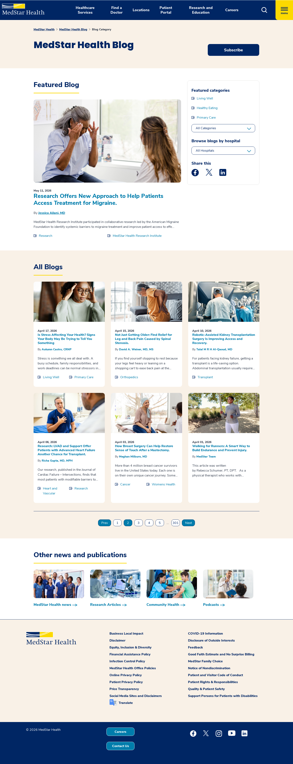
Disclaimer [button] (117, 640)
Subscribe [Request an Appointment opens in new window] (233, 50)
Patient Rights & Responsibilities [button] (213, 682)
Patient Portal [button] (166, 10)
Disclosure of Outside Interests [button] (211, 640)
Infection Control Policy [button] (127, 661)
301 (176, 523)
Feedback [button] (195, 647)
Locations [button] (141, 10)
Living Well (205, 98)
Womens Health (163, 484)
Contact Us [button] (120, 746)
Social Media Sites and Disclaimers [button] (135, 696)
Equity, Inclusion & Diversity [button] (130, 647)
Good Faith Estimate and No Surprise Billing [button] (221, 654)
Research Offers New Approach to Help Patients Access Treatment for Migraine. (98, 199)
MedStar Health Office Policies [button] (132, 668)
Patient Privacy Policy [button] (126, 682)
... (167, 523)
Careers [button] (231, 10)
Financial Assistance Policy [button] (130, 654)
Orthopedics (129, 377)
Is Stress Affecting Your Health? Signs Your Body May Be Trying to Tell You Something (66, 339)
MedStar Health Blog (73, 29)
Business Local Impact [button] (126, 633)
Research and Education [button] (201, 10)
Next (188, 523)
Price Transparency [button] (124, 689)
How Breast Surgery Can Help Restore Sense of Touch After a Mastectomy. (144, 448)
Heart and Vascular (50, 491)
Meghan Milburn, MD (133, 457)
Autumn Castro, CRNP (56, 349)
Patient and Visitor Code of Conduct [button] (215, 675)
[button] (264, 10)
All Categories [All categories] (206, 128)
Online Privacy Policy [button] (125, 675)
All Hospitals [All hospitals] (205, 150)
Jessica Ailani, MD (51, 213)
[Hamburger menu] (284, 10)
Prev (104, 523)
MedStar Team (206, 457)
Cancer (125, 484)
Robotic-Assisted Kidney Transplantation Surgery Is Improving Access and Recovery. (223, 339)
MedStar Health (44, 29)
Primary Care (206, 118)
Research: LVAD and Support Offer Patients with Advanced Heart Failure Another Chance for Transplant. (66, 450)
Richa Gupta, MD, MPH (57, 461)
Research (45, 236)
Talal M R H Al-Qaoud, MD (214, 349)
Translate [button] (126, 703)
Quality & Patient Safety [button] (206, 689)
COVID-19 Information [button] (205, 633)
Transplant (205, 377)
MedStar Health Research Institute (137, 236)
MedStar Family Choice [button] (205, 661)
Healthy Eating (207, 108)
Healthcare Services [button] (85, 10)
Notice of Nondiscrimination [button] (209, 668)
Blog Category (101, 29)
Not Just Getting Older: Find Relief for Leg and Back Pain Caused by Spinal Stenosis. (143, 339)
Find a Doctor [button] (116, 10)
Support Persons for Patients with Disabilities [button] (223, 696)
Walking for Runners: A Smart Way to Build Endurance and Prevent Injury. (221, 448)
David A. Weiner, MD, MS (136, 349)
